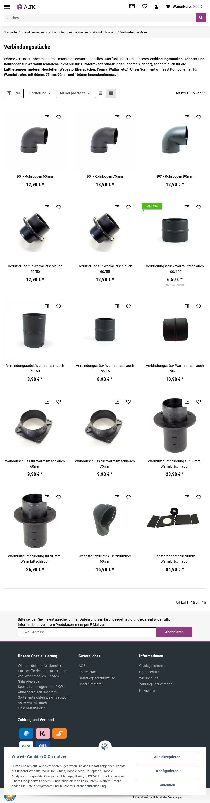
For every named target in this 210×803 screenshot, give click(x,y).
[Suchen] (100, 17)
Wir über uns (149, 678)
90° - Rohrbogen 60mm (35, 176)
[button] (156, 6)
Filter (13, 93)
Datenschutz (149, 672)
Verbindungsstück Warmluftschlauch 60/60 (35, 368)
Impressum (87, 672)
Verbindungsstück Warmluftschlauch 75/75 (105, 368)
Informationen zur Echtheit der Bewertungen (157, 797)
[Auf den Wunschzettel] (58, 117)
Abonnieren (174, 632)
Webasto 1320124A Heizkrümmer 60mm (104, 558)
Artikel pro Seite (73, 93)
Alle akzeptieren (167, 757)
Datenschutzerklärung (97, 619)
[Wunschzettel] (144, 6)
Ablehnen (167, 785)
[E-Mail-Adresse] (87, 632)
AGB (82, 666)
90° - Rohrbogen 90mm (175, 176)
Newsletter (147, 691)
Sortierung (37, 93)
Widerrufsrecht (90, 684)
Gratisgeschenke (152, 666)
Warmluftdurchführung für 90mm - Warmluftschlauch (35, 558)
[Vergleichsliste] (132, 6)
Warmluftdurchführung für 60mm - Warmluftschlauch (175, 463)
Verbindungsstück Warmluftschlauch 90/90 (175, 368)
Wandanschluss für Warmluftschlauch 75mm (105, 463)
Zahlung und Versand (156, 684)
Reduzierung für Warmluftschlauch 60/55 (105, 268)
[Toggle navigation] (7, 7)
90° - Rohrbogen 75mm (105, 176)
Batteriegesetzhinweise (96, 678)
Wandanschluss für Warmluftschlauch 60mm (35, 463)
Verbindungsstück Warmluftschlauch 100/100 (175, 268)
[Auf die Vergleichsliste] (47, 117)
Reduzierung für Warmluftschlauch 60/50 (35, 268)
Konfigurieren (167, 771)
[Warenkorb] (184, 6)
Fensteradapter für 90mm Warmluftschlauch (175, 558)
